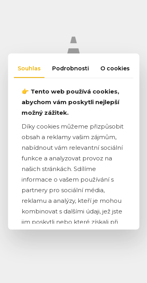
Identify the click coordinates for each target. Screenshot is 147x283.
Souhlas (29, 68)
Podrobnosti (70, 68)
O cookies (115, 68)
